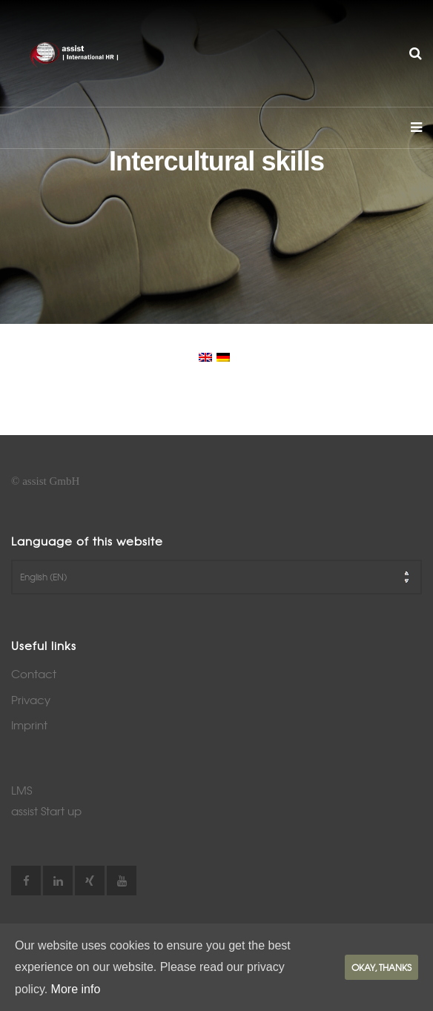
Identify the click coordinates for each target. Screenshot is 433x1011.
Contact (33, 674)
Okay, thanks (381, 967)
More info (76, 989)
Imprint (29, 725)
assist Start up (46, 811)
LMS (21, 790)
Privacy (30, 700)
